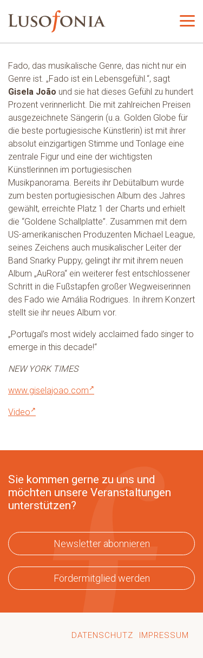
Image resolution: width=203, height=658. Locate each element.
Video (22, 412)
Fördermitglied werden (102, 578)
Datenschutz (102, 635)
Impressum (164, 635)
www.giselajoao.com (51, 390)
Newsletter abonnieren (102, 543)
